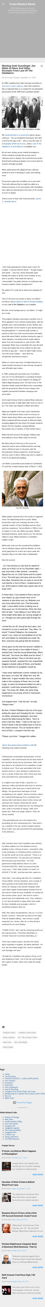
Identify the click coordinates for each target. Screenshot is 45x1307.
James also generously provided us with (18, 745)
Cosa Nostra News (22, 4)
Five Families (10, 1081)
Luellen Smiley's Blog (13, 1121)
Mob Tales (9, 1119)
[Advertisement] (22, 38)
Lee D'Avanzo (10, 1076)
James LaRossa (9, 1037)
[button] (41, 66)
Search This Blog (11, 1089)
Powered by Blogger (22, 1102)
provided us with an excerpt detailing (27, 302)
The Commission (11, 1087)
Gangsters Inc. (10, 1126)
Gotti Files (9, 1085)
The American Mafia (13, 1130)
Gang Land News (11, 1137)
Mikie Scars (9, 1098)
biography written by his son (14, 144)
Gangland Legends (12, 1128)
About (7, 1074)
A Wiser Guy (10, 1135)
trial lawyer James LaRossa (12, 86)
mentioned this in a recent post (17, 135)
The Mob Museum (12, 1139)
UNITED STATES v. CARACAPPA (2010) (21, 1078)
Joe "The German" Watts (27, 1037)
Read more (38, 1175)
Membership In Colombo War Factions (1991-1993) (25, 1094)
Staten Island (8, 1047)
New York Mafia (20, 1042)
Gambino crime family (27, 1033)
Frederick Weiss (9, 1033)
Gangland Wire (10, 1132)
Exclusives (9, 1083)
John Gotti (7, 1042)
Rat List (8, 1096)
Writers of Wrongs (12, 1117)
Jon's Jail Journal (11, 1124)
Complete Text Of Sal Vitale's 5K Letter (20, 1091)
